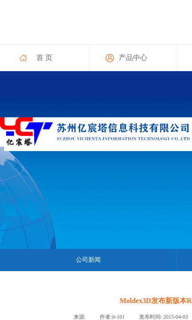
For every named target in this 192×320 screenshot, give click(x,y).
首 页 (44, 57)
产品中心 (133, 57)
